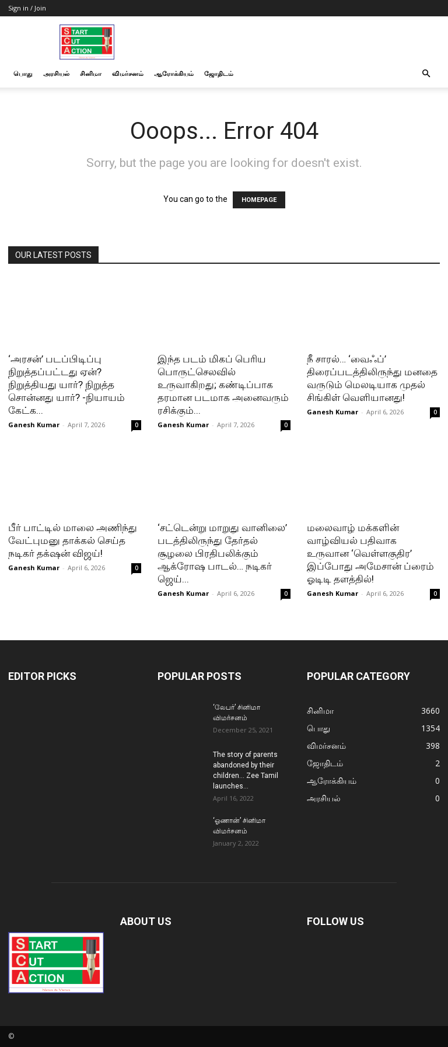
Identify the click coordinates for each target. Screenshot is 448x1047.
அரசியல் (56, 73)
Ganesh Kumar (34, 424)
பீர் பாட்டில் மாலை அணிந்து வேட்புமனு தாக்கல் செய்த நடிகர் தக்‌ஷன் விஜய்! (72, 540)
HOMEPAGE (259, 200)
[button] (426, 73)
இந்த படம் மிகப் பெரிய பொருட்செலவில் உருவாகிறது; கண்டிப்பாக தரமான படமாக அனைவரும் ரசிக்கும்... (223, 384)
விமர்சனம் (128, 73)
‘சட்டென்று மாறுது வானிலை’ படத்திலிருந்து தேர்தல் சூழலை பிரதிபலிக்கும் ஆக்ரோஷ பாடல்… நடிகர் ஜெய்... (222, 553)
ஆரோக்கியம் (174, 73)
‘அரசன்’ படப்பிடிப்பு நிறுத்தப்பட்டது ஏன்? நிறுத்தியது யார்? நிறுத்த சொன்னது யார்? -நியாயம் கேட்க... (66, 384)
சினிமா (91, 73)
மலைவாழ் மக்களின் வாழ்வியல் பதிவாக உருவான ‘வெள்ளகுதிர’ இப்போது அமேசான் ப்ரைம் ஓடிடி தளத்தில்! (370, 553)
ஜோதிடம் (218, 73)
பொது (23, 73)
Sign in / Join (27, 8)
